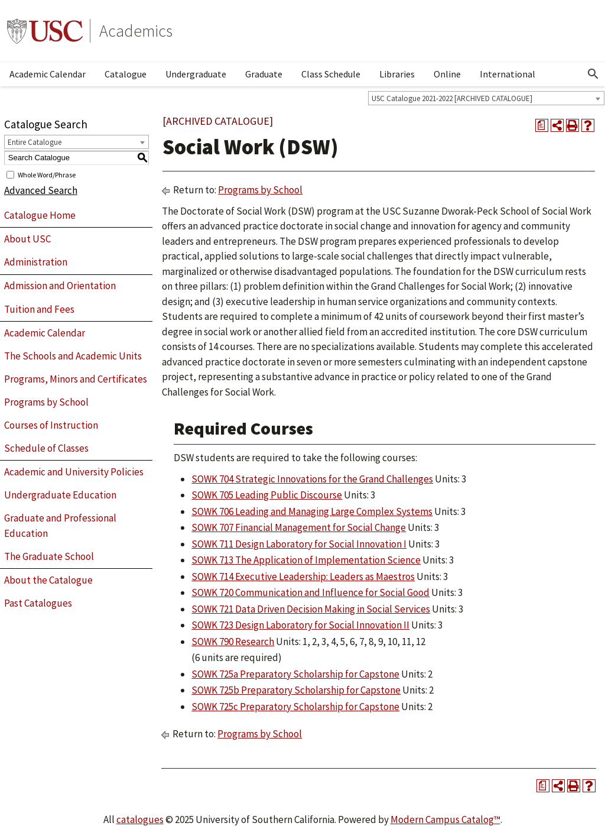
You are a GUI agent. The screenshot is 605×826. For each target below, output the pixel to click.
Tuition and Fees (39, 309)
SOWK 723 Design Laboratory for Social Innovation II (300, 624)
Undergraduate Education (60, 494)
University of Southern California (45, 31)
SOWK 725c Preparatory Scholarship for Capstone (295, 706)
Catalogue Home (40, 215)
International (507, 74)
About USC (27, 238)
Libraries (397, 74)
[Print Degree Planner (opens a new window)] (541, 125)
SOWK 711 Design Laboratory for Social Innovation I (298, 543)
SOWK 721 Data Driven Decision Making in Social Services (310, 609)
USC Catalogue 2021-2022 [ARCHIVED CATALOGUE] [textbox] (452, 98)
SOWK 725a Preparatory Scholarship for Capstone (295, 674)
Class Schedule (330, 74)
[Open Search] (593, 74)
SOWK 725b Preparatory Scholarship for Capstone (296, 690)
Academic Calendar (47, 74)
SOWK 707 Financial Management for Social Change (298, 527)
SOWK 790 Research (232, 641)
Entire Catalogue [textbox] (34, 142)
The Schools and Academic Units (73, 355)
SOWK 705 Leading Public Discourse (266, 494)
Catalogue (126, 74)
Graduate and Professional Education (60, 525)
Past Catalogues (38, 603)
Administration (35, 261)
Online (447, 74)
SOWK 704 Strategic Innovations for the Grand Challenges (312, 478)
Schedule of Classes (46, 448)
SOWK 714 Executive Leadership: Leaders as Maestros (303, 576)
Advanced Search (40, 190)
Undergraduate (195, 74)
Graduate (263, 74)
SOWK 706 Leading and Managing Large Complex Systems (311, 511)
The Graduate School (49, 556)
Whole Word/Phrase (47, 174)
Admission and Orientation (60, 285)
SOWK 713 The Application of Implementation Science (306, 559)
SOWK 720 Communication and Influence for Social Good (310, 592)
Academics (136, 30)
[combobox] (486, 98)
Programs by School (46, 402)
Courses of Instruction (51, 425)
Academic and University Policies (74, 471)
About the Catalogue (48, 580)
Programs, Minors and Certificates (75, 379)
